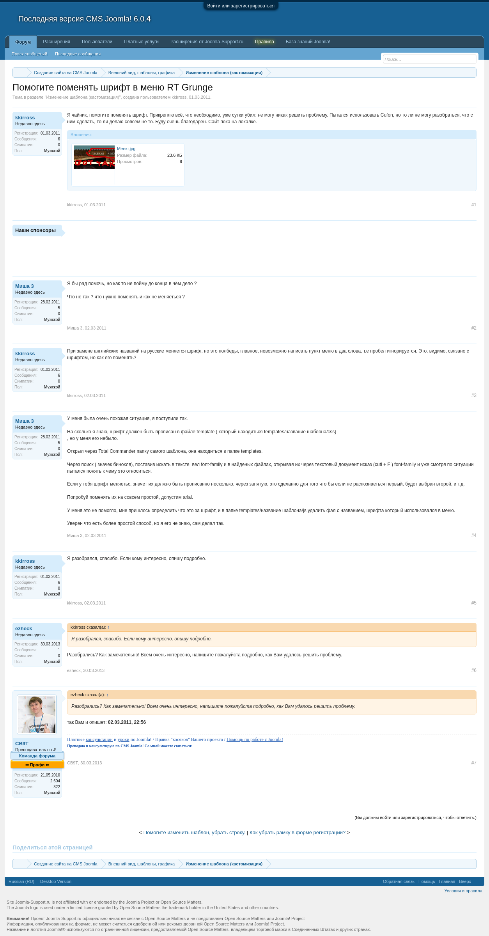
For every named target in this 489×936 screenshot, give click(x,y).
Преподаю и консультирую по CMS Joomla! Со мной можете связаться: (130, 746)
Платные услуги (141, 41)
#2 (474, 328)
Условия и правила (463, 890)
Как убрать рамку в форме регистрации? (297, 832)
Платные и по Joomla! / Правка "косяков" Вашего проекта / (175, 739)
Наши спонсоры (35, 230)
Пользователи (97, 41)
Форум (23, 42)
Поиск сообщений (29, 53)
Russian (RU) (21, 881)
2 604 (55, 781)
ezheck (23, 628)
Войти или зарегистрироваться (241, 6)
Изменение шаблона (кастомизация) (82, 97)
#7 (474, 763)
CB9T (21, 743)
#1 (474, 204)
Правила (264, 41)
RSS (477, 881)
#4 (474, 535)
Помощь (426, 881)
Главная (447, 881)
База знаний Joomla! (308, 41)
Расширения (56, 41)
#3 (474, 395)
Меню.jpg (126, 148)
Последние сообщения (78, 53)
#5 (474, 603)
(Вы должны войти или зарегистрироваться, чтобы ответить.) (415, 817)
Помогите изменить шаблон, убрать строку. (195, 832)
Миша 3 (24, 286)
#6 (474, 670)
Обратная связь (399, 881)
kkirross (179, 97)
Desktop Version (55, 881)
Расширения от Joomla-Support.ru (206, 41)
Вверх (465, 881)
